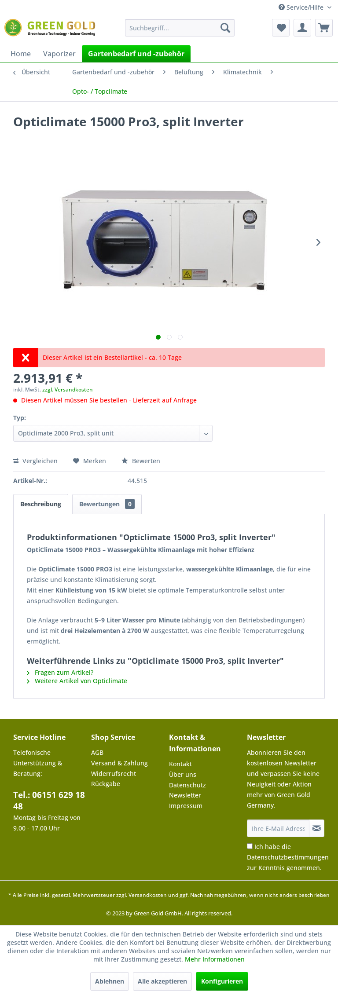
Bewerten (140, 461)
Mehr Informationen (215, 959)
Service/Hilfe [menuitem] (302, 7)
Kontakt (180, 764)
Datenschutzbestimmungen (288, 857)
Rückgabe (105, 783)
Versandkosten (148, 895)
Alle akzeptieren (162, 981)
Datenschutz (187, 785)
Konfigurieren (222, 981)
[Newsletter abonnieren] (316, 828)
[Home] (20, 53)
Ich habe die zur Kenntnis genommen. (288, 857)
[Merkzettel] (281, 28)
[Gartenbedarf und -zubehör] (136, 53)
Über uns (182, 774)
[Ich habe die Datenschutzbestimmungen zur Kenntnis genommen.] (250, 846)
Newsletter (185, 795)
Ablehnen (109, 981)
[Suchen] (225, 28)
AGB (97, 752)
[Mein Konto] (302, 28)
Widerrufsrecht (113, 773)
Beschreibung (40, 504)
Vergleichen (35, 461)
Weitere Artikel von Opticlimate (77, 681)
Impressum (185, 805)
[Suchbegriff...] (180, 28)
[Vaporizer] (59, 53)
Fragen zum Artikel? (60, 672)
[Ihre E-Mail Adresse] (278, 828)
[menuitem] (180, 28)
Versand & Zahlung (119, 763)
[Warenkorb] (324, 28)
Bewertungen (107, 504)
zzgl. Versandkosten (67, 389)
